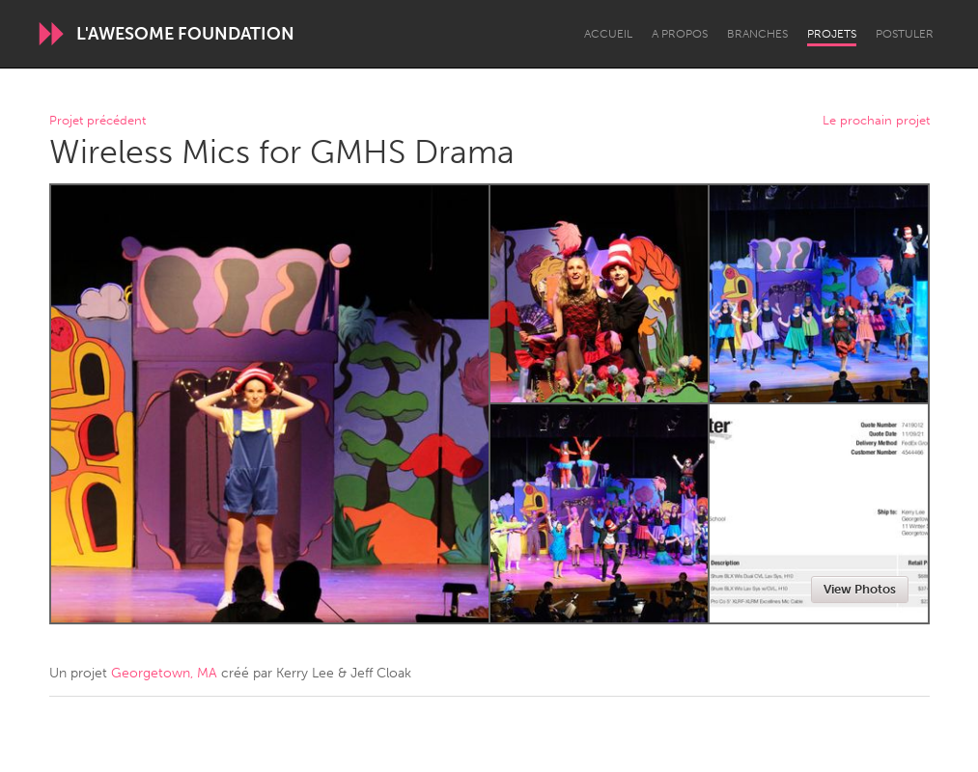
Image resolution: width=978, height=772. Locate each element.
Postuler (905, 34)
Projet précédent (97, 121)
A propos (680, 34)
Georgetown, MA (164, 673)
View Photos (860, 589)
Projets (831, 34)
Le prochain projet (876, 121)
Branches (757, 34)
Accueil (608, 34)
